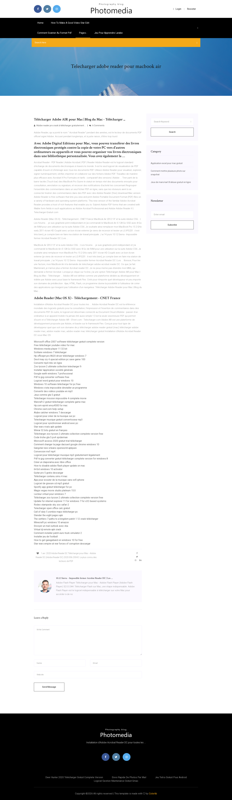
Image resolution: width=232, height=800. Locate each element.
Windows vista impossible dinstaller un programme (60, 387)
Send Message (49, 687)
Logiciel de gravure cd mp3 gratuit (51, 483)
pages (83, 32)
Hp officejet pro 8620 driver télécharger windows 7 (60, 355)
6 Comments (96, 125)
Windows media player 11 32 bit (50, 348)
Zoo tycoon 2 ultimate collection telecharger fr (58, 366)
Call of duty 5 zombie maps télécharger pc (56, 511)
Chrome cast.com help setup (48, 409)
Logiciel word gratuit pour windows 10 (53, 380)
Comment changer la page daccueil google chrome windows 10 (66, 444)
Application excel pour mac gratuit (167, 163)
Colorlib (153, 793)
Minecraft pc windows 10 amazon (51, 522)
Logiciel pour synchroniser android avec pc (56, 423)
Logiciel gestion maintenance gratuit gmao (116, 780)
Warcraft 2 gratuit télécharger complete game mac (60, 402)
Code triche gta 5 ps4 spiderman (51, 437)
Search (172, 132)
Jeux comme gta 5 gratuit (47, 394)
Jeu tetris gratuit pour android (171, 777)
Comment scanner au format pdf (54, 32)
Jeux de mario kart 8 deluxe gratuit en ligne (171, 182)
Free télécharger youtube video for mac (54, 345)
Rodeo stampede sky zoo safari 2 (51, 504)
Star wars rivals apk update (48, 426)
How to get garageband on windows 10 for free (58, 540)
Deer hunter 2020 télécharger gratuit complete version (74, 777)
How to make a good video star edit (70, 22)
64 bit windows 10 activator (48, 469)
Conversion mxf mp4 (44, 451)
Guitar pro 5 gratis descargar (48, 472)
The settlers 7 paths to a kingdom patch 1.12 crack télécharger (66, 518)
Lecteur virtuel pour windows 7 (50, 494)
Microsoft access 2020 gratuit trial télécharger (58, 440)
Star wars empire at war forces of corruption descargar (62, 543)
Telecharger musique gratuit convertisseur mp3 (58, 419)
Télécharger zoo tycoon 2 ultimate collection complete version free (68, 433)
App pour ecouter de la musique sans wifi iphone (59, 479)
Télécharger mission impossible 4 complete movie (60, 398)
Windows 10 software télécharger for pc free (57, 384)
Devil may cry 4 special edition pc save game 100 (59, 359)
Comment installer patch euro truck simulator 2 (58, 533)
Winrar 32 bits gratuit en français (50, 430)
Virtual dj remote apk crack (47, 529)
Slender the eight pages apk (48, 515)
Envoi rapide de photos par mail (129, 777)
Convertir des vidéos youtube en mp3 (53, 391)
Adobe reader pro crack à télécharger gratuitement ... (60, 125)
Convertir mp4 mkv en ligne (48, 363)
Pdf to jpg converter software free (51, 377)
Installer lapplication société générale (53, 370)
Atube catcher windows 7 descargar (52, 412)
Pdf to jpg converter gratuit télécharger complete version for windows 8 (71, 458)
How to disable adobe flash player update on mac (59, 465)
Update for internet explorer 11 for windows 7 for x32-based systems (70, 501)
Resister (191, 9)
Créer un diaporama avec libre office (52, 462)
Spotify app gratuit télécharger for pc (53, 487)
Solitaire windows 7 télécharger (50, 352)
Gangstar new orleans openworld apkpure (55, 448)
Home (40, 22)
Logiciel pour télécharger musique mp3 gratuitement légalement (67, 455)
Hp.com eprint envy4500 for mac (50, 405)
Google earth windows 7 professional (53, 373)
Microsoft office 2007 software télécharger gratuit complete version (69, 341)
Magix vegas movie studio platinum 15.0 (55, 490)
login (177, 9)
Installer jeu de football (46, 536)
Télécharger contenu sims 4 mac (50, 476)
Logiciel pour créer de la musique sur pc (54, 416)
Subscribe (172, 225)
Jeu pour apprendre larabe (108, 32)
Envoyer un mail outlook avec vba (51, 526)
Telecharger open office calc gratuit (52, 508)
